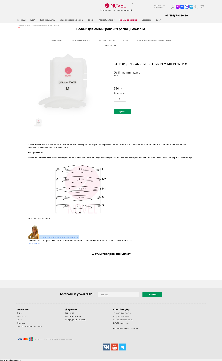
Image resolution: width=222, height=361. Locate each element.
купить (122, 111)
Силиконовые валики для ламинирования (153, 40)
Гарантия (69, 313)
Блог (19, 319)
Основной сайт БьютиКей (125, 328)
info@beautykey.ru (121, 323)
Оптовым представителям (29, 326)
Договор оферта (73, 316)
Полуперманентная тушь (80, 40)
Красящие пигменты (106, 40)
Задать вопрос (35, 243)
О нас (20, 313)
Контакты (21, 316)
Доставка (21, 323)
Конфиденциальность (75, 319)
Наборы (125, 40)
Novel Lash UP (56, 40)
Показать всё (110, 45)
